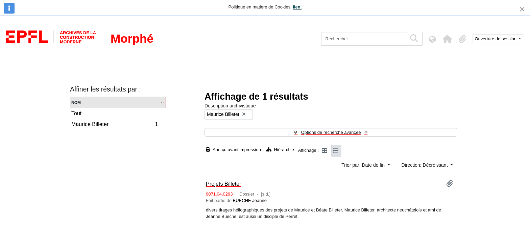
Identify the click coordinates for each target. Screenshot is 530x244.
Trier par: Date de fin (363, 165)
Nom (76, 102)
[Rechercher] (364, 39)
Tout (76, 113)
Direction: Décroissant (425, 165)
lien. (297, 6)
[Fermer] (522, 9)
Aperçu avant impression (233, 149)
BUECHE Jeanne (249, 200)
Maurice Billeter (114, 125)
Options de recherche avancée (331, 132)
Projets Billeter (223, 184)
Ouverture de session (496, 38)
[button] (447, 39)
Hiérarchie (280, 149)
